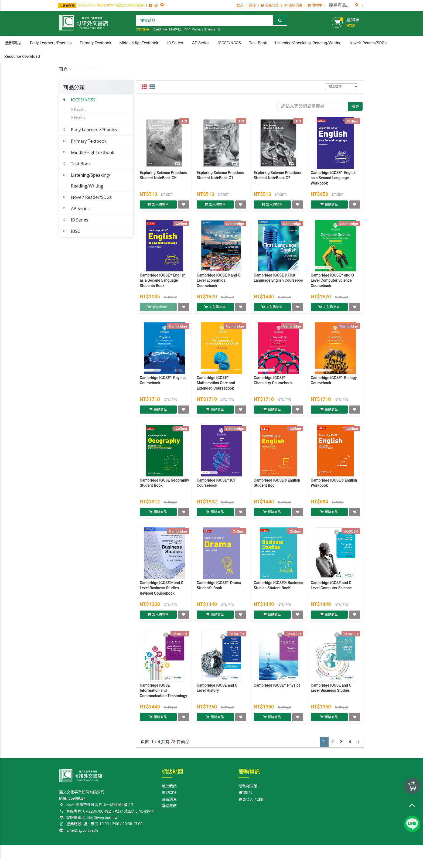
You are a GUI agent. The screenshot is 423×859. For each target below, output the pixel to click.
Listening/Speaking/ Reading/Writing (90, 180)
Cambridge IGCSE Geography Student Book (164, 485)
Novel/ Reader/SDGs (91, 197)
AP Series (80, 209)
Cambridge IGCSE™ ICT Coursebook (216, 485)
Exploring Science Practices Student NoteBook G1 (220, 178)
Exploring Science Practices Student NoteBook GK (163, 178)
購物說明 (246, 792)
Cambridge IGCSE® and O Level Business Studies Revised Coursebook (161, 590)
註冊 (252, 5)
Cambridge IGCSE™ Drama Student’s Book (219, 588)
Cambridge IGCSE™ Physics (277, 688)
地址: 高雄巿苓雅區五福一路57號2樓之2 (96, 805)
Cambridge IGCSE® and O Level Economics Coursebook (218, 282)
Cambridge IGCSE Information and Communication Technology (163, 693)
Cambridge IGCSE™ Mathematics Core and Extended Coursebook (216, 385)
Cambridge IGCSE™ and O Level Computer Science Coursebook (332, 282)
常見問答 (270, 5)
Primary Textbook (89, 141)
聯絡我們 (169, 806)
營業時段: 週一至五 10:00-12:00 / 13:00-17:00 (101, 824)
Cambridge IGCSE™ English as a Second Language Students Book (163, 282)
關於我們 (169, 786)
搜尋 (355, 106)
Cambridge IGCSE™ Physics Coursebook (163, 383)
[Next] (358, 742)
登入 (240, 5)
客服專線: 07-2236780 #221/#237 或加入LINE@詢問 (106, 811)
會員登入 (246, 799)
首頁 (63, 68)
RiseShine (160, 29)
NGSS (78, 117)
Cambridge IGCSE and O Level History (217, 690)
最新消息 (293, 5)
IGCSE (78, 109)
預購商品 (332, 207)
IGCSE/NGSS (83, 100)
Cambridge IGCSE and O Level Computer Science (331, 588)
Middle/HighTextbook (92, 152)
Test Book (81, 164)
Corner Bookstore (72, 851)
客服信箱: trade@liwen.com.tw (88, 818)
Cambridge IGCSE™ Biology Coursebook (334, 383)
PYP (187, 29)
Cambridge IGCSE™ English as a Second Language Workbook (334, 180)
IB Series (79, 220)
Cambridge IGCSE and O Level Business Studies (331, 690)
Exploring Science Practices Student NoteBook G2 (277, 178)
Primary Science (203, 29)
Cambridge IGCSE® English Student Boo (277, 485)
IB (218, 29)
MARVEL (175, 29)
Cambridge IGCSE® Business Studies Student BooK (278, 588)
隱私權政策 (247, 786)
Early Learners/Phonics (94, 130)
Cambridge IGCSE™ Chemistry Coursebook (273, 383)
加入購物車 (160, 207)
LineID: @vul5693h (78, 830)
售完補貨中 (160, 309)
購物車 (315, 5)
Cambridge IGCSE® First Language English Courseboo (278, 280)
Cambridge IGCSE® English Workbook (334, 485)
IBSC (75, 231)
